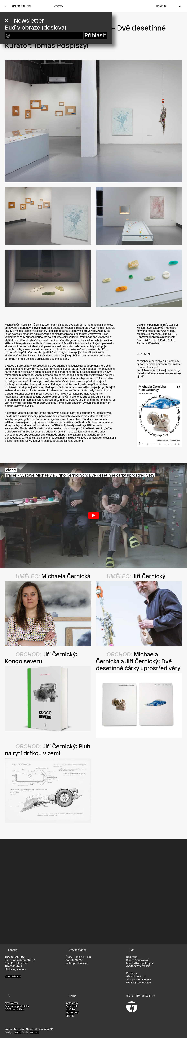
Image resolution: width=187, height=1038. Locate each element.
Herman (34, 1032)
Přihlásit (95, 35)
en (180, 6)
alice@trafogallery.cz (138, 979)
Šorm (18, 1032)
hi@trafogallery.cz (15, 969)
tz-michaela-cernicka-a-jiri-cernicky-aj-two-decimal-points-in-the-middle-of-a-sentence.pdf (159, 364)
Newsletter (11, 1003)
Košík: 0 (161, 6)
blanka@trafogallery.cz (139, 963)
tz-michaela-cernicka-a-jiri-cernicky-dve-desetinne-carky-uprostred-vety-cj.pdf (159, 373)
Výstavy (58, 6)
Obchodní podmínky (17, 1006)
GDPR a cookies (14, 1009)
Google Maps (13, 976)
